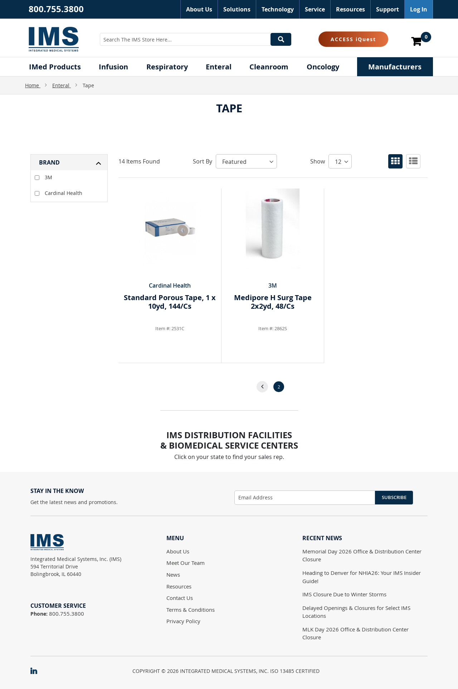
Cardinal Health (58, 193)
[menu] (229, 66)
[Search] (281, 39)
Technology (278, 9)
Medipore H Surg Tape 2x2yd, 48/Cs (273, 302)
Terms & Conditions (190, 609)
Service (315, 9)
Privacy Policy (183, 621)
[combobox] (195, 39)
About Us (199, 9)
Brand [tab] (49, 162)
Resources (350, 9)
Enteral (61, 85)
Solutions (236, 9)
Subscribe (394, 497)
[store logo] (54, 39)
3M (43, 177)
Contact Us (179, 597)
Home (32, 85)
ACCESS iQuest (353, 39)
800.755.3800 (56, 9)
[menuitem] (55, 66)
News (173, 574)
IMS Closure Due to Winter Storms (344, 594)
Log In (418, 9)
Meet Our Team (185, 562)
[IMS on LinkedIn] (37, 671)
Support (387, 9)
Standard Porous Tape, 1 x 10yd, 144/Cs (170, 302)
